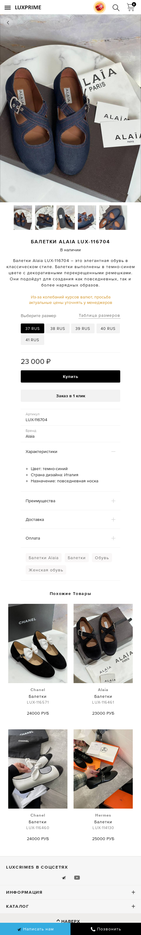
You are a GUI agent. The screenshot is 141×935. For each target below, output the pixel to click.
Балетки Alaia (44, 557)
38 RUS (57, 329)
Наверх (70, 921)
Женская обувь (46, 569)
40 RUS (108, 329)
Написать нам (35, 929)
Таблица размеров (99, 315)
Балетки (77, 557)
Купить (70, 376)
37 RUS (32, 329)
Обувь (102, 557)
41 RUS (32, 340)
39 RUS (82, 329)
